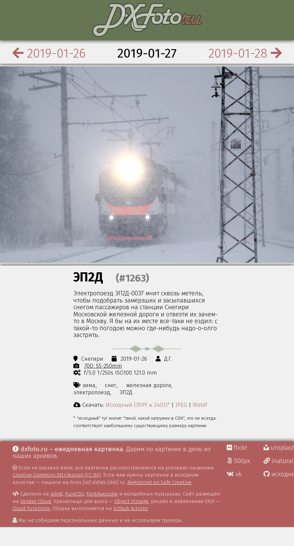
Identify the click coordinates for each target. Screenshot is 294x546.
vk (234, 474)
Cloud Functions (31, 508)
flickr (237, 447)
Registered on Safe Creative (159, 482)
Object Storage (131, 501)
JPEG (181, 404)
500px (238, 461)
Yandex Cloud (35, 501)
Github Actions (130, 508)
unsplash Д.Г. (279, 447)
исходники (279, 474)
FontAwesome (102, 494)
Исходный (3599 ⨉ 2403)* (138, 404)
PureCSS (74, 494)
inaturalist (279, 461)
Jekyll (56, 494)
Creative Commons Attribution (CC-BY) (57, 475)
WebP (200, 404)
